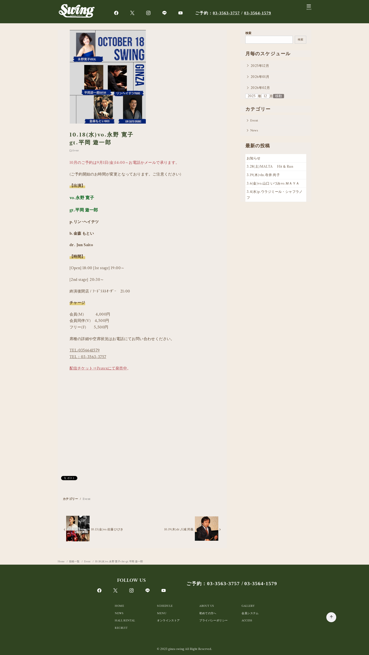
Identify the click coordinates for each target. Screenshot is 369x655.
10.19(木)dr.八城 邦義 (178, 529)
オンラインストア (168, 620)
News (254, 130)
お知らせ (254, 158)
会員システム (250, 613)
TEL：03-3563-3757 (88, 356)
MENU (161, 613)
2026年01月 (260, 76)
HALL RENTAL (125, 620)
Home (61, 561)
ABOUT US (206, 606)
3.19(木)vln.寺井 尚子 (263, 175)
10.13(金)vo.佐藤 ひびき (107, 529)
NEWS (119, 613)
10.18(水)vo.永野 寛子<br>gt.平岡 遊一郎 (119, 561)
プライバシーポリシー (213, 620)
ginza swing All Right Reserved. (190, 649)
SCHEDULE (165, 606)
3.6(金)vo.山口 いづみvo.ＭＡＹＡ (273, 183)
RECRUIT (121, 628)
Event (75, 150)
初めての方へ (207, 613)
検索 (248, 33)
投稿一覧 (74, 561)
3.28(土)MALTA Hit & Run (270, 166)
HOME (119, 606)
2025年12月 (260, 65)
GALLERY (248, 606)
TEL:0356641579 (85, 350)
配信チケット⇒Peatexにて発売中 (98, 368)
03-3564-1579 (257, 13)
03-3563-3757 (226, 13)
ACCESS (247, 620)
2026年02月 (260, 87)
